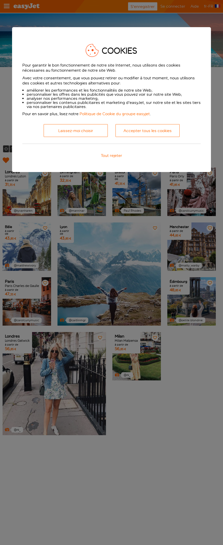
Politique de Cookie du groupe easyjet (115, 113)
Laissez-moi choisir (75, 130)
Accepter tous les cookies (147, 130)
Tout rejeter (111, 155)
